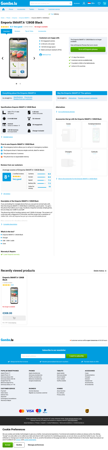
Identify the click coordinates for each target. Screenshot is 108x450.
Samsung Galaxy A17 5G (8, 384)
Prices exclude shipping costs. (73, 418)
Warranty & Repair (6, 400)
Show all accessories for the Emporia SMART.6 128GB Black (76, 179)
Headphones (88, 381)
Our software (60, 393)
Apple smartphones (34, 373)
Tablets (31, 9)
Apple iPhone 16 (5, 375)
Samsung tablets (62, 375)
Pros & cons (28, 97)
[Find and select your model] (51, 3)
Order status (4, 393)
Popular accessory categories (87, 98)
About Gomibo (61, 391)
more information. (73, 420)
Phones (32, 371)
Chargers (87, 377)
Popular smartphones (10, 371)
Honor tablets (61, 379)
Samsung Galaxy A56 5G (8, 379)
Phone (11, 9)
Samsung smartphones (35, 375)
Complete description (9, 224)
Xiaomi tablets (61, 377)
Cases (86, 373)
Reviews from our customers (23, 99)
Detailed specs (7, 137)
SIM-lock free (45, 54)
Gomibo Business (34, 391)
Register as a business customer (38, 393)
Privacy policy (61, 395)
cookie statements (30, 440)
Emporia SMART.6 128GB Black (40, 18)
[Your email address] (43, 356)
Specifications (18, 97)
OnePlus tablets (61, 381)
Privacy (37, 423)
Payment (3, 391)
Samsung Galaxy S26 (7, 377)
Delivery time (4, 395)
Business (41, 9)
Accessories (21, 9)
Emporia (14, 18)
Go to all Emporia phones (65, 112)
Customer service (54, 9)
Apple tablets (60, 373)
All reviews (5, 194)
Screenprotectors (90, 375)
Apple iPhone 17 (5, 373)
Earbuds (87, 379)
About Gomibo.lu (29, 423)
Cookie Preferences (52, 423)
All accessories (89, 384)
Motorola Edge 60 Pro (7, 382)
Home (2, 18)
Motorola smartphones (35, 379)
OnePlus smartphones (35, 377)
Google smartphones (35, 381)
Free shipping (12, 322)
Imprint (43, 423)
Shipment (3, 396)
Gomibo (60, 388)
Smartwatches (89, 382)
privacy (18, 440)
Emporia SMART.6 (24, 18)
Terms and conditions (66, 423)
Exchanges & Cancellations (8, 398)
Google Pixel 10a (5, 381)
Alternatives (72, 98)
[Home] (3, 9)
